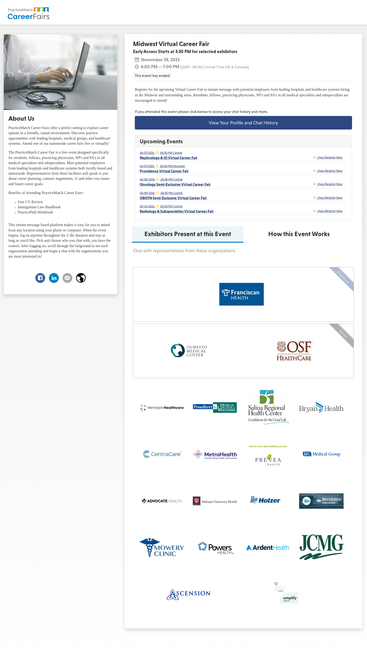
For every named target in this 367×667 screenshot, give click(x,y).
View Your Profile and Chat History (243, 122)
